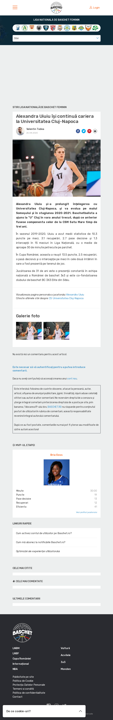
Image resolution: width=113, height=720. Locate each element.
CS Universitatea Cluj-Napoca (66, 298)
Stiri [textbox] (16, 38)
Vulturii (65, 648)
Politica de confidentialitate (29, 692)
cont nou (72, 378)
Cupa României (22, 658)
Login (95, 7)
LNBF (16, 653)
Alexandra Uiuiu (75, 294)
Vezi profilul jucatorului (86, 512)
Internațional (21, 663)
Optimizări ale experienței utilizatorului (38, 551)
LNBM (16, 648)
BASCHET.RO (55, 406)
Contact (17, 696)
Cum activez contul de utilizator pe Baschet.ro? (44, 533)
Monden (66, 669)
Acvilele (66, 655)
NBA (15, 669)
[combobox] (57, 38)
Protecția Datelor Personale (29, 684)
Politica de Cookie (23, 680)
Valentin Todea (35, 129)
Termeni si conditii (23, 688)
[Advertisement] (56, 74)
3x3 (63, 662)
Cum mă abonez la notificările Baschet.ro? (41, 542)
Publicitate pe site (23, 676)
